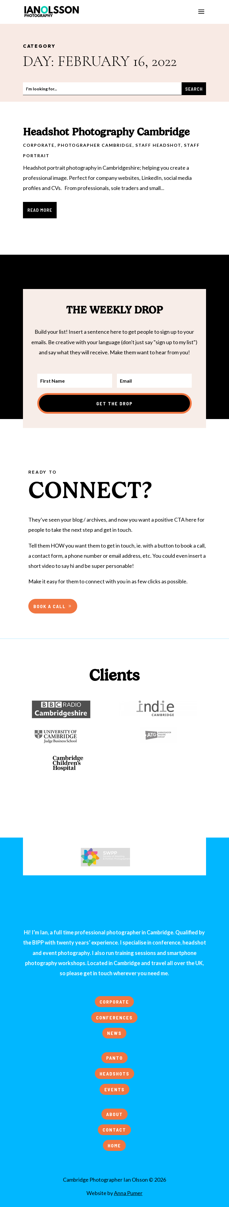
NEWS (114, 1033)
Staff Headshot (158, 145)
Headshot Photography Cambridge (106, 132)
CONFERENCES (114, 1017)
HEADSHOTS (114, 1073)
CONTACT (114, 1129)
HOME (114, 1145)
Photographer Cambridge (95, 145)
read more (39, 210)
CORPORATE (114, 1001)
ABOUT (114, 1114)
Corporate (39, 145)
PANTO (114, 1058)
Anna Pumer (128, 1193)
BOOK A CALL (49, 606)
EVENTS (114, 1089)
